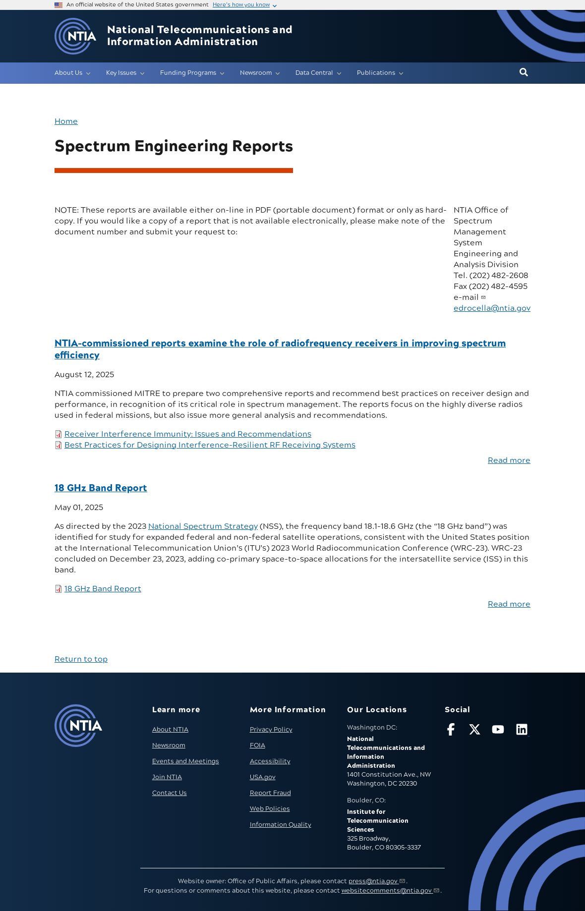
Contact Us (169, 793)
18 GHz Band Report (102, 588)
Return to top (81, 659)
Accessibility (270, 761)
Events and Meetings (185, 761)
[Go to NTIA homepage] (75, 36)
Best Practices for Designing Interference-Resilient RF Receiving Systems (209, 445)
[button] (524, 73)
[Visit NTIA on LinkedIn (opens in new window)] (523, 731)
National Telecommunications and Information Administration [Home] (200, 36)
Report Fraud (270, 793)
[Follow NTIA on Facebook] (452, 731)
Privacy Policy (271, 729)
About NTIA (170, 729)
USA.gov (263, 777)
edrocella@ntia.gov (492, 308)
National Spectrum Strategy (203, 526)
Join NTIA (167, 777)
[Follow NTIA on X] (475, 731)
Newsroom (168, 745)
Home (66, 121)
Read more (509, 460)
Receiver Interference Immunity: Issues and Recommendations (187, 434)
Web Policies (270, 808)
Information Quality (280, 824)
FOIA (257, 745)
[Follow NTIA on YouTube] (499, 731)
